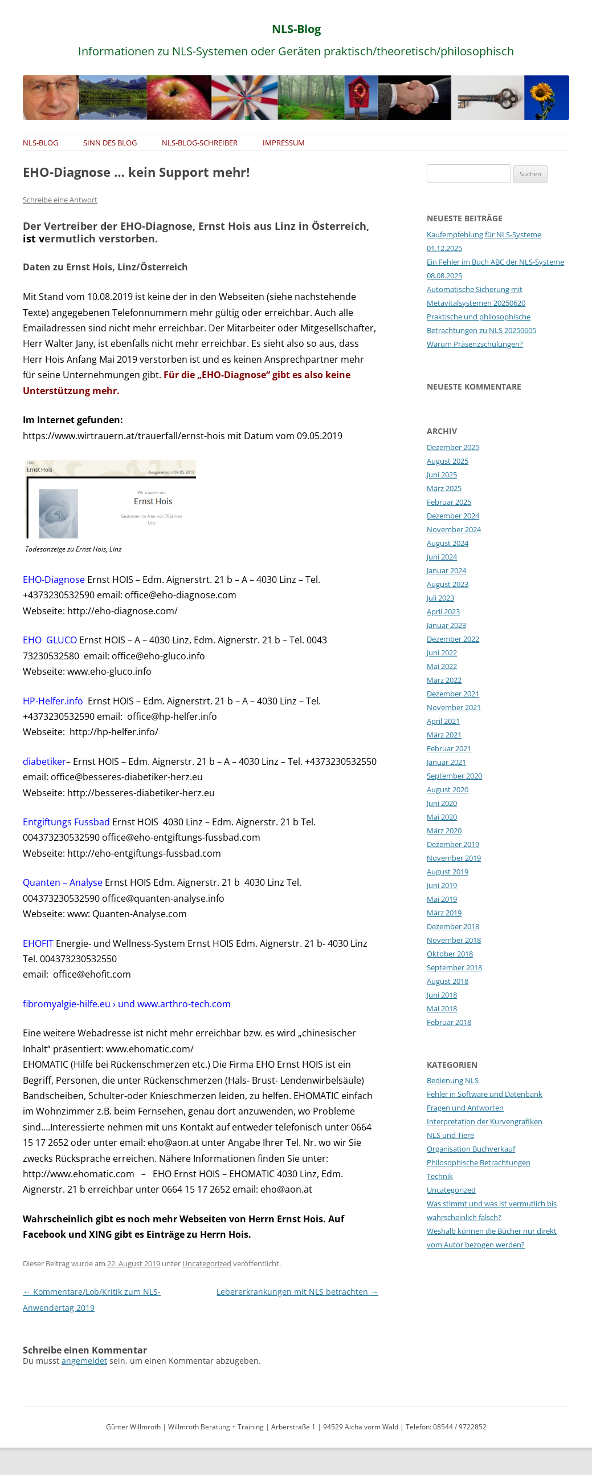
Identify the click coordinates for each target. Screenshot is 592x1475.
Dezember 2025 (453, 447)
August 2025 (447, 461)
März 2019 (444, 912)
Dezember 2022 (453, 639)
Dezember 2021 (453, 693)
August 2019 (447, 871)
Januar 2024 (446, 570)
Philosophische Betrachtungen (478, 1162)
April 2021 (443, 721)
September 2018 (454, 967)
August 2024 (447, 543)
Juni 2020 (442, 803)
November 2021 (454, 707)
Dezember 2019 (453, 844)
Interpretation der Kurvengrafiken (484, 1121)
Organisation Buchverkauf (471, 1149)
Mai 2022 (442, 666)
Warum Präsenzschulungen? (475, 344)
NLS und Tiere (450, 1135)
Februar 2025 (449, 502)
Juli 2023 (440, 598)
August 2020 (447, 789)
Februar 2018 (449, 1022)
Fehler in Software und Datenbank (484, 1094)
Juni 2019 (442, 885)
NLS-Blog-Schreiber (200, 142)
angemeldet (84, 1360)
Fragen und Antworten (465, 1108)
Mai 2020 (442, 817)
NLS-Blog (296, 29)
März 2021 (444, 735)
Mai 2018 (442, 1008)
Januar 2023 (446, 625)
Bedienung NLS (453, 1080)
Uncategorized (206, 1263)
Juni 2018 (442, 995)
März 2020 (444, 830)
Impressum (284, 142)
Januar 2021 (446, 762)
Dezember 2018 (453, 926)
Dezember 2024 (453, 515)
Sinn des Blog (110, 142)
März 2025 (444, 488)
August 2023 (447, 584)
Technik (440, 1176)
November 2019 (454, 858)
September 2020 (454, 776)
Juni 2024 (442, 557)
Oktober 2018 (450, 954)
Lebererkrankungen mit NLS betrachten (297, 1291)
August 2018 (447, 981)
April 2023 (443, 611)
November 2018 (454, 940)
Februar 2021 (449, 748)
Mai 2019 (442, 899)
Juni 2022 (442, 652)
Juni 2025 (442, 474)
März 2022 (444, 680)
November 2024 (454, 529)
